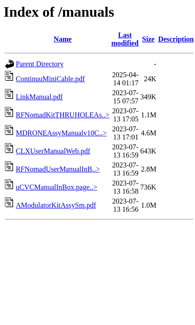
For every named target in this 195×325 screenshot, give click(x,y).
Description (176, 39)
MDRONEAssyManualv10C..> (61, 133)
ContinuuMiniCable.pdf (50, 79)
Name (63, 39)
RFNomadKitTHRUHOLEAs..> (62, 115)
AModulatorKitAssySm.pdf (56, 205)
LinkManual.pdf (39, 97)
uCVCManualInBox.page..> (56, 187)
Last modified (124, 39)
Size (148, 39)
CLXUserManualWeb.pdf (53, 151)
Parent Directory (39, 64)
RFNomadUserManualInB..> (58, 169)
